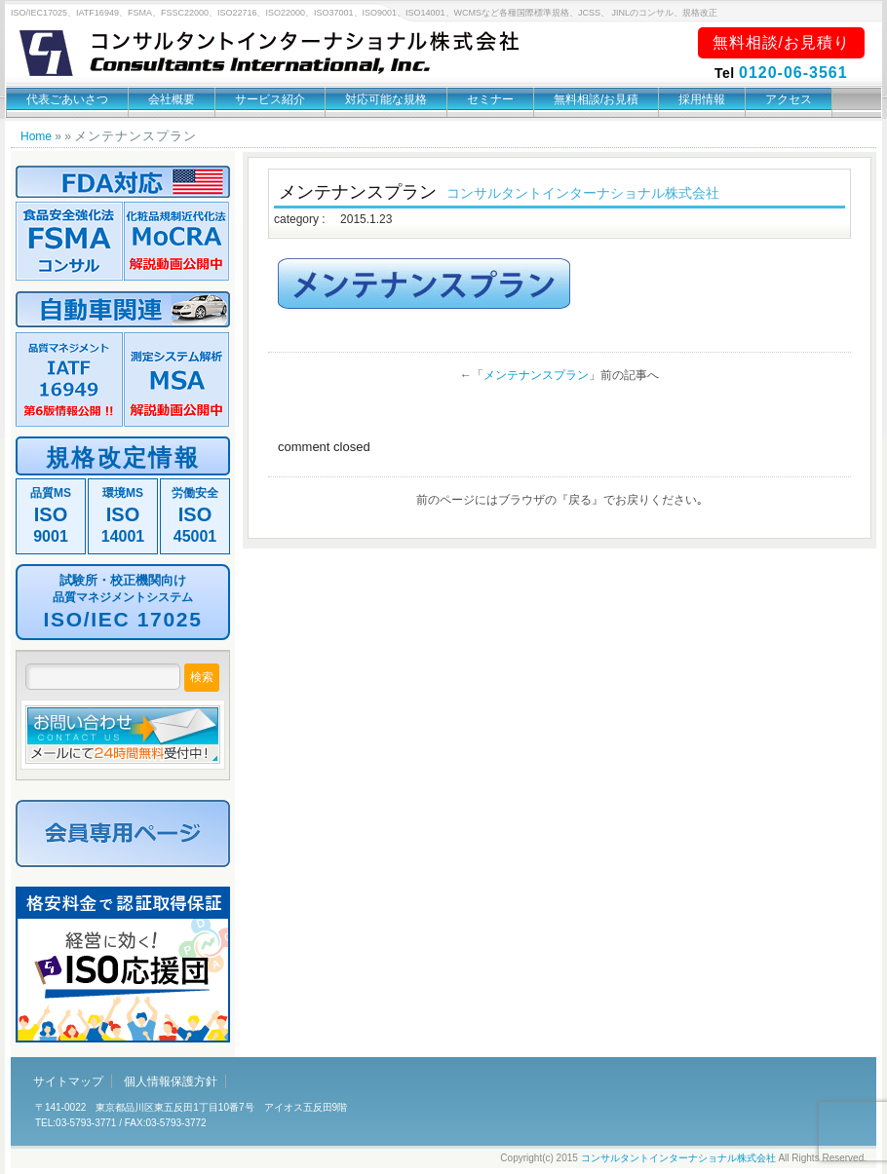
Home (36, 136)
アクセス (788, 99)
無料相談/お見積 (596, 99)
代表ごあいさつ (67, 99)
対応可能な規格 (386, 99)
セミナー (490, 99)
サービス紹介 (270, 99)
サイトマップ (68, 1081)
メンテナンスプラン (536, 375)
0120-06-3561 (793, 72)
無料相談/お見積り (781, 42)
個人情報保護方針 (170, 1081)
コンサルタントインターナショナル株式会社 (678, 1158)
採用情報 (701, 99)
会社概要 (171, 99)
